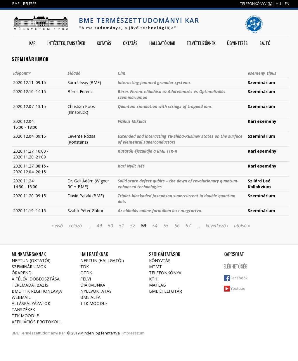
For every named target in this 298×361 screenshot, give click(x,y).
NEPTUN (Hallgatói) (102, 260)
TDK (84, 266)
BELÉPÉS (29, 3)
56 (177, 225)
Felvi (85, 279)
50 (110, 225)
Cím (121, 73)
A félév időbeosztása (36, 279)
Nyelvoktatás (96, 291)
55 (166, 225)
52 (132, 225)
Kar (32, 43)
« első (57, 225)
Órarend (22, 272)
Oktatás (130, 43)
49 (99, 225)
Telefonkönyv (165, 272)
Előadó (73, 73)
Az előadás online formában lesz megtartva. (160, 210)
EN (287, 3)
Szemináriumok (29, 266)
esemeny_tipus (262, 73)
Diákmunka (92, 285)
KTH (153, 279)
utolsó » (242, 225)
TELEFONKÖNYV (253, 3)
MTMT (155, 266)
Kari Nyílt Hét (131, 166)
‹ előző (75, 225)
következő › (217, 225)
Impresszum (133, 333)
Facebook (239, 277)
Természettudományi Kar (42, 333)
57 (188, 225)
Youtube (238, 288)
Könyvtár (160, 260)
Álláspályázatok (31, 303)
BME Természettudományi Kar (139, 20)
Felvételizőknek (201, 43)
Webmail (21, 297)
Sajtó (264, 43)
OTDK (86, 272)
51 (121, 225)
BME (15, 3)
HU (278, 3)
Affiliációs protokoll (37, 322)
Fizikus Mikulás (132, 121)
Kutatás (104, 43)
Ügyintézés (237, 43)
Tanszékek (23, 309)
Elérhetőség (235, 266)
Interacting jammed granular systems (154, 82)
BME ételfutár (165, 291)
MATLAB (157, 285)
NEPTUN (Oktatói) (31, 260)
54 (154, 225)
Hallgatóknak (162, 43)
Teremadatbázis (30, 285)
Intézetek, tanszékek (66, 43)
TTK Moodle (25, 315)
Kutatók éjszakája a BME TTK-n (147, 151)
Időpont (22, 73)
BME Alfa (90, 297)
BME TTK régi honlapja (37, 291)
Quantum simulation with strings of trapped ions (165, 106)
